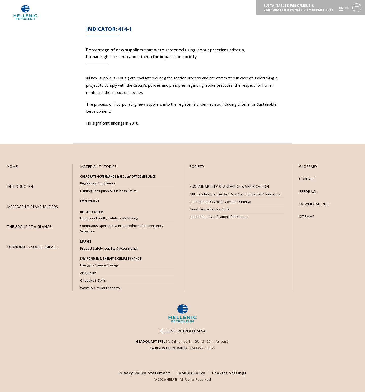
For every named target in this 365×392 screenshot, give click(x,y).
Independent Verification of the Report (219, 216)
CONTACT (307, 178)
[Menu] (356, 7)
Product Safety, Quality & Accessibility (109, 248)
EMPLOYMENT (89, 201)
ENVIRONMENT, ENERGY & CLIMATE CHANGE (110, 258)
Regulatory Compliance (98, 183)
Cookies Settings (229, 372)
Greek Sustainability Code (210, 209)
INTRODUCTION (21, 186)
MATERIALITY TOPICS (98, 166)
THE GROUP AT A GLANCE (29, 226)
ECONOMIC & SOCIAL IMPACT (32, 246)
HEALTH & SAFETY (92, 211)
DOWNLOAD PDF (314, 203)
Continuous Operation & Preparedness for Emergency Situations (121, 228)
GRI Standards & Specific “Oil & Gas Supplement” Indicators (235, 194)
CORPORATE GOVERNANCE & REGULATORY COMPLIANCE (118, 176)
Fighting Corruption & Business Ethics (108, 191)
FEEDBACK (308, 191)
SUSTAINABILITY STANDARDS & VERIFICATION (229, 186)
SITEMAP (306, 216)
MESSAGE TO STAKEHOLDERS (32, 206)
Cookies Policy (191, 372)
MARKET (86, 241)
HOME (12, 166)
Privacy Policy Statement (144, 372)
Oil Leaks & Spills (93, 280)
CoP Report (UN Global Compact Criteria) (220, 201)
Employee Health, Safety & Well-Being (109, 218)
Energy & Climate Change (99, 265)
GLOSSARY (308, 166)
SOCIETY (197, 166)
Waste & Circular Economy (100, 288)
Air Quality (88, 273)
